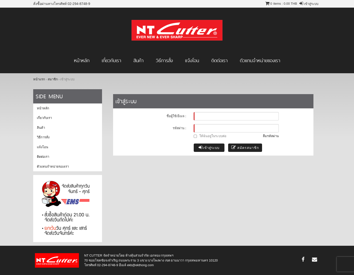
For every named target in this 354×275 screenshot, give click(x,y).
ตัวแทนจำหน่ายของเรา (260, 60)
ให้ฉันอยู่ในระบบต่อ (210, 136)
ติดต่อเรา (219, 60)
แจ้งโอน (192, 60)
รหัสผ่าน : (179, 128)
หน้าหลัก (81, 60)
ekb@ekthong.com (140, 265)
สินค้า (138, 60)
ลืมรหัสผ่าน (271, 136)
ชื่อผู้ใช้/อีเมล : (176, 116)
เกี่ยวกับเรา (111, 60)
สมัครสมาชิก (245, 147)
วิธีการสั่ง (164, 60)
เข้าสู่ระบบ (209, 147)
